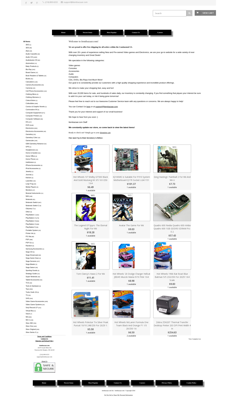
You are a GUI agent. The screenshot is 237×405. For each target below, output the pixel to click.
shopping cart (105, 132)
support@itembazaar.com (106, 106)
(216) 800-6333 (51, 2)
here (88, 106)
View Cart (208, 12)
